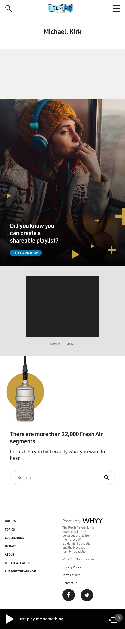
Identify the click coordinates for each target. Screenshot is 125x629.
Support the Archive (20, 571)
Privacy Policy (71, 567)
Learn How (28, 252)
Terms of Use (71, 575)
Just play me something (34, 619)
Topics (10, 529)
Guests (10, 521)
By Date (10, 546)
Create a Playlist (18, 563)
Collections (14, 538)
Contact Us (69, 583)
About (9, 554)
